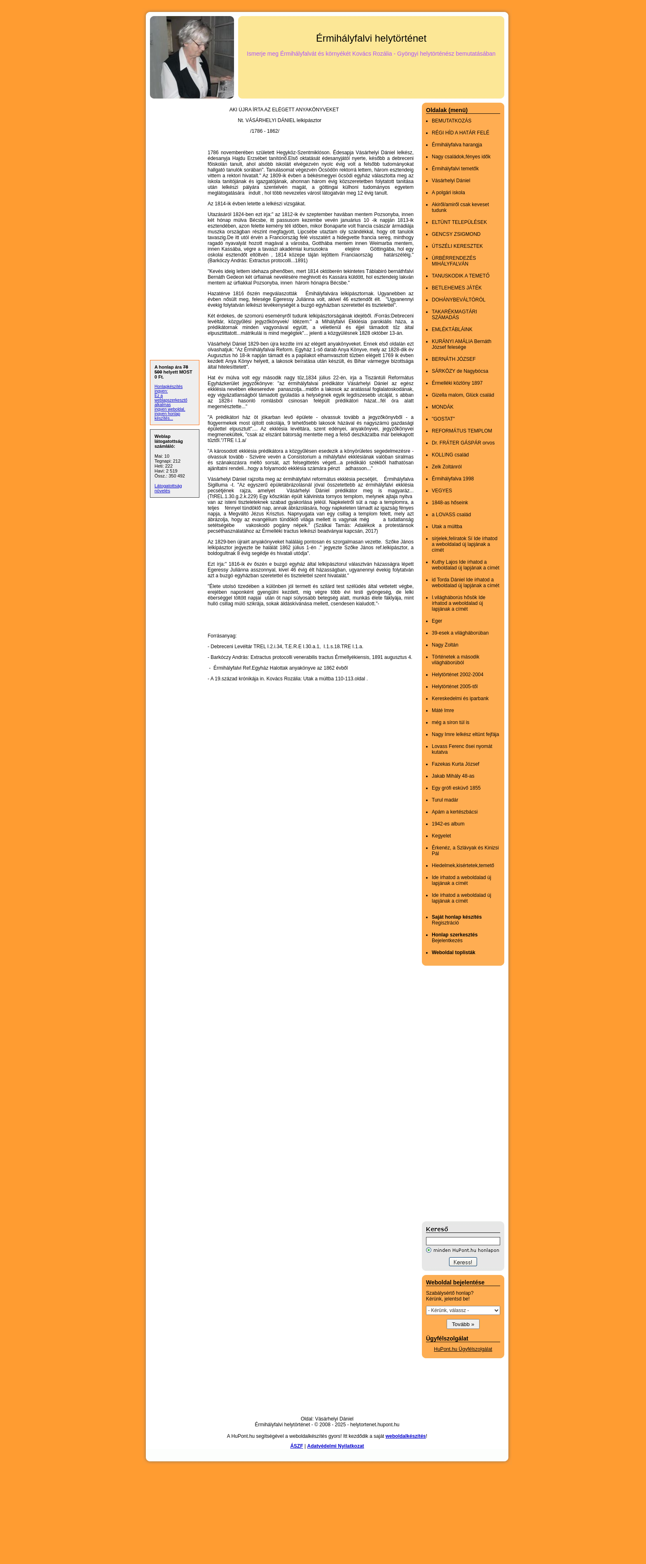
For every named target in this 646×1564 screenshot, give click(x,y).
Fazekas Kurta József (455, 764)
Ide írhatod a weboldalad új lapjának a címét (461, 880)
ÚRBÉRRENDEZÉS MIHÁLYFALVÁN (454, 261)
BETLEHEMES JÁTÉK (457, 288)
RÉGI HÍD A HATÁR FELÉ (460, 133)
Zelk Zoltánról (447, 467)
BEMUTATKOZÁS (451, 121)
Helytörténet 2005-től (454, 686)
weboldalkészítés (406, 1436)
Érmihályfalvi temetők (455, 169)
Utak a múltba (447, 526)
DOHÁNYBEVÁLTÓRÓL (458, 300)
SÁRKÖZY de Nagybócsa (460, 371)
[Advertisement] (455, 1093)
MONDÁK (443, 407)
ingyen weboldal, (169, 409)
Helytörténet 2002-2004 (457, 674)
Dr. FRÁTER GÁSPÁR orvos (463, 443)
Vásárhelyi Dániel (451, 180)
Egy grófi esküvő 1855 (456, 788)
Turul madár (445, 800)
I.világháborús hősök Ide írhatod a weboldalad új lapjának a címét (458, 603)
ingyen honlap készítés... (167, 416)
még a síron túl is (450, 722)
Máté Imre (443, 710)
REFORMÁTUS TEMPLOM (462, 431)
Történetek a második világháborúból (455, 660)
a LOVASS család (451, 514)
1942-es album (448, 824)
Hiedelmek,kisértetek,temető (463, 865)
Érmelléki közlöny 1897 (457, 383)
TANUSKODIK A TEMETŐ (460, 276)
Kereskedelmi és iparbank (460, 698)
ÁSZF (296, 1446)
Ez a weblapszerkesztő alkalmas (170, 400)
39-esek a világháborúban (460, 633)
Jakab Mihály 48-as (453, 776)
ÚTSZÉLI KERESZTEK (457, 246)
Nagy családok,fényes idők (461, 157)
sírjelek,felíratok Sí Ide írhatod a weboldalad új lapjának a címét (464, 544)
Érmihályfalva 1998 (453, 479)
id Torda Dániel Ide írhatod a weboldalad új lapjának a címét (465, 582)
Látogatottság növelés (168, 488)
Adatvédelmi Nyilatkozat (335, 1446)
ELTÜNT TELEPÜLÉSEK (459, 222)
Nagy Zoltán (445, 645)
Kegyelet (441, 836)
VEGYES (442, 491)
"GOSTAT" (443, 419)
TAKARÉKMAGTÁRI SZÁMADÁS (454, 314)
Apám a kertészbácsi (454, 812)
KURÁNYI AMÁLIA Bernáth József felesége (462, 344)
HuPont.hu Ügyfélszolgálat (463, 1349)
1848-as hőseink (450, 503)
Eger (437, 621)
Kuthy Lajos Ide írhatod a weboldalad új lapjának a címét (465, 565)
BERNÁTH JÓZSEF (454, 359)
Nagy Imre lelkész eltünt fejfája (465, 734)
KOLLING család (450, 455)
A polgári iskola (448, 192)
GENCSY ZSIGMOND (456, 234)
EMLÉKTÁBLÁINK (452, 329)
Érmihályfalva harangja (457, 145)
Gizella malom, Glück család (463, 395)
